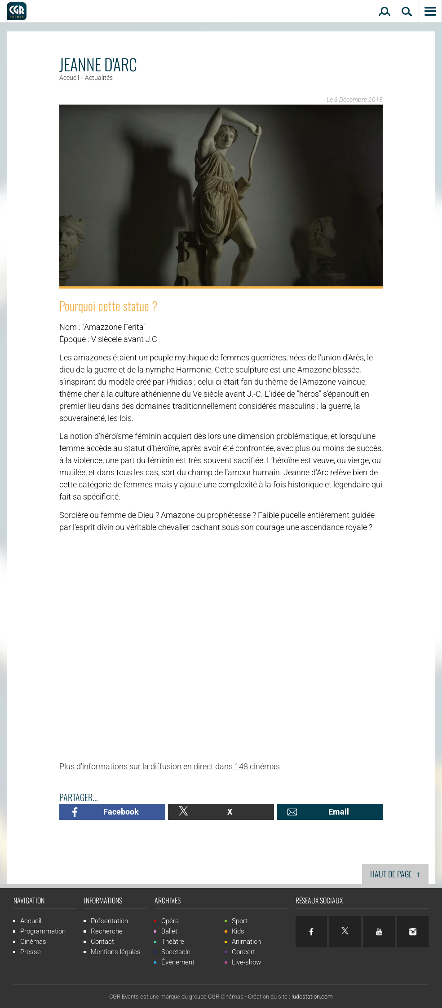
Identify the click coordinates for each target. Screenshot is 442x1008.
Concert (243, 952)
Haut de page (395, 874)
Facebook (121, 811)
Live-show (246, 962)
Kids (238, 931)
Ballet (169, 931)
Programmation (43, 931)
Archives (168, 900)
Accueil (69, 78)
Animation (246, 942)
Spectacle (175, 952)
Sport (240, 921)
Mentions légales (116, 952)
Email (338, 811)
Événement (177, 962)
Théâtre (172, 942)
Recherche (107, 931)
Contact (102, 942)
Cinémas (33, 942)
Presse (30, 952)
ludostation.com (312, 996)
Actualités (99, 78)
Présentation (109, 921)
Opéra (170, 921)
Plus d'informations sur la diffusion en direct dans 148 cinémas (169, 766)
